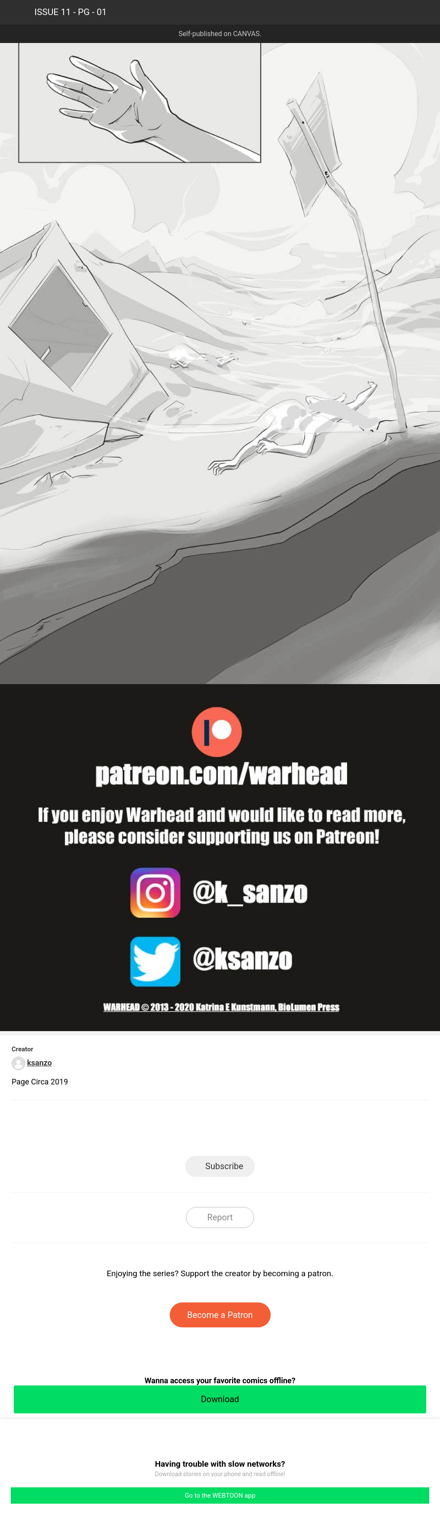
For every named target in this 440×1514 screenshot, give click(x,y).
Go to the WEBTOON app (220, 1495)
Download (220, 1399)
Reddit (297, 1130)
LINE (143, 1130)
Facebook (181, 1130)
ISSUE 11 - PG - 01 (70, 12)
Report (219, 1217)
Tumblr (259, 1130)
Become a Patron (220, 1315)
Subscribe (224, 1166)
